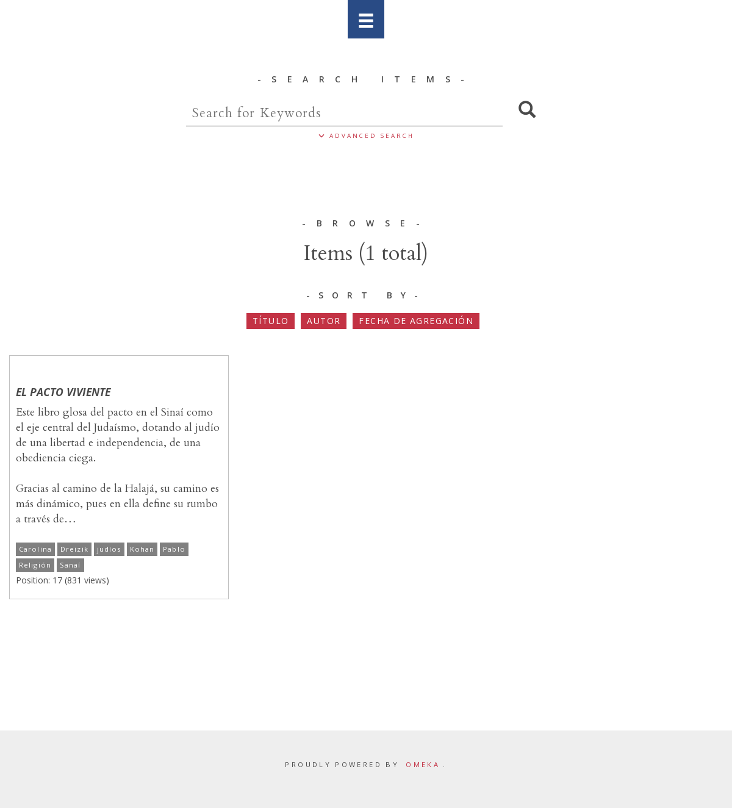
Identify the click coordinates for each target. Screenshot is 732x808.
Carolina (35, 549)
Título (271, 320)
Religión (35, 564)
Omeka (423, 764)
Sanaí (70, 564)
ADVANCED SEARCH (366, 136)
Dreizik (74, 549)
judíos (109, 549)
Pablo (174, 549)
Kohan (142, 549)
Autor (323, 320)
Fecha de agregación (416, 320)
